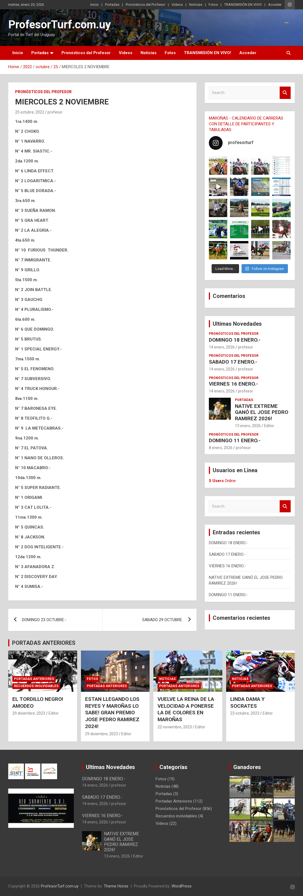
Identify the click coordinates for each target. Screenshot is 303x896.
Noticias (195, 4)
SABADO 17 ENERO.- (233, 362)
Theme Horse (116, 886)
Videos (177, 4)
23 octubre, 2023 (244, 713)
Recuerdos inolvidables (36, 686)
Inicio (94, 4)
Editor (269, 426)
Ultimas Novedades (237, 323)
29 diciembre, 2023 (28, 713)
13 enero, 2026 (248, 426)
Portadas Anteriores (34, 679)
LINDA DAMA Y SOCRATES (247, 702)
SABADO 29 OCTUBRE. (162, 619)
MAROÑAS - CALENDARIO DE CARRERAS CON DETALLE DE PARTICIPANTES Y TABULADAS (246, 124)
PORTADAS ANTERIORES (43, 643)
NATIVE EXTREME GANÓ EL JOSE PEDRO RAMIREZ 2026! (261, 412)
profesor (55, 112)
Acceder (275, 4)
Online (222, 480)
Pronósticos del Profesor (145, 4)
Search (285, 93)
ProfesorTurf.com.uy (59, 24)
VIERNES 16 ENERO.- (233, 384)
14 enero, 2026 (222, 347)
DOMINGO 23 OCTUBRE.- (44, 619)
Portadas (112, 4)
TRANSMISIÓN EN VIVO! (243, 4)
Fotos (213, 4)
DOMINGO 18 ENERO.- (234, 340)
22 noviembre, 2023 (175, 727)
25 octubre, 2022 (29, 112)
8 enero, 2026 (220, 448)
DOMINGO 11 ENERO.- (234, 440)
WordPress (182, 886)
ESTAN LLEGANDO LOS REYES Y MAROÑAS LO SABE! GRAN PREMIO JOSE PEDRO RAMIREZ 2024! (112, 712)
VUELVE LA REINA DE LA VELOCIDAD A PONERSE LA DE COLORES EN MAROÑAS (186, 709)
